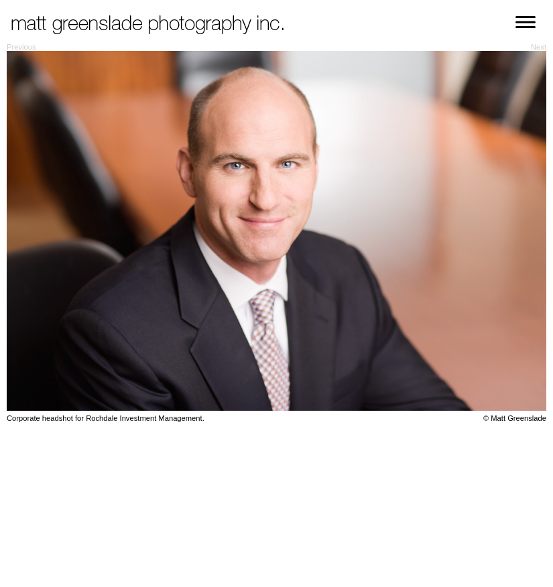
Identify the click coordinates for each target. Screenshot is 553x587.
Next (538, 47)
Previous (21, 47)
